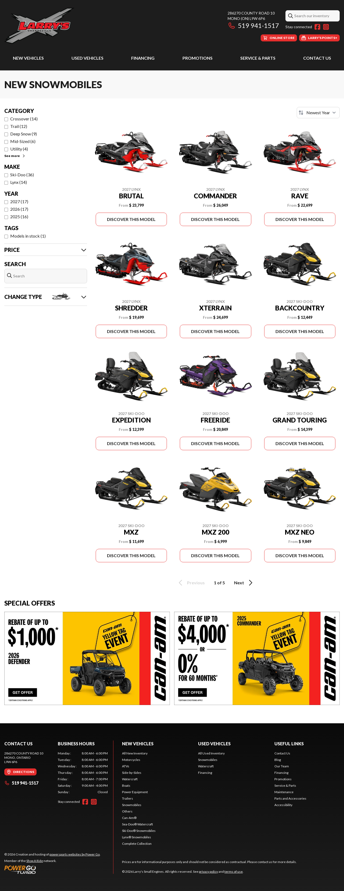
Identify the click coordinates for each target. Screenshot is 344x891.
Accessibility (283, 805)
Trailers (127, 798)
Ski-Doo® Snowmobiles (139, 831)
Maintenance (283, 792)
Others (127, 811)
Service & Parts (257, 57)
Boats (126, 785)
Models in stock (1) (28, 235)
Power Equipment (135, 792)
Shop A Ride (34, 861)
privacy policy (208, 871)
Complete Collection (137, 844)
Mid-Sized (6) (22, 141)
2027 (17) (19, 201)
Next (244, 582)
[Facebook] (317, 27)
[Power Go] (52, 869)
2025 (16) (19, 216)
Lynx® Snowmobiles (136, 837)
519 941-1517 (253, 25)
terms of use (233, 871)
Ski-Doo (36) (22, 174)
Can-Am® (129, 818)
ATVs (125, 766)
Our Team (281, 766)
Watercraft (130, 779)
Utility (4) (19, 148)
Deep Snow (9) (23, 133)
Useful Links (289, 743)
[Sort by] (318, 112)
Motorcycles (131, 760)
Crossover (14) (24, 118)
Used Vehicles (87, 57)
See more (15, 156)
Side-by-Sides (131, 773)
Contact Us (317, 57)
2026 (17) (19, 209)
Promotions (197, 57)
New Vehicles (28, 57)
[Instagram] (326, 27)
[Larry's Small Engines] (71, 26)
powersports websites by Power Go (74, 854)
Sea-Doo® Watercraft (137, 824)
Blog (277, 760)
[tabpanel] (83, 772)
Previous (191, 582)
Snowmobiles (131, 805)
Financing (143, 57)
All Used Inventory (211, 753)
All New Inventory (135, 753)
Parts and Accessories (290, 798)
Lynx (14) (18, 182)
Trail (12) (18, 126)
